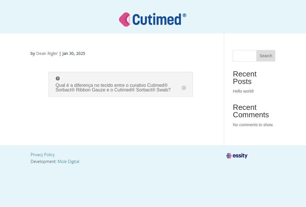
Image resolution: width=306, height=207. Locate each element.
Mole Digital (68, 161)
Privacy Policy (43, 154)
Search (265, 55)
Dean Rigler (47, 53)
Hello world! (243, 91)
